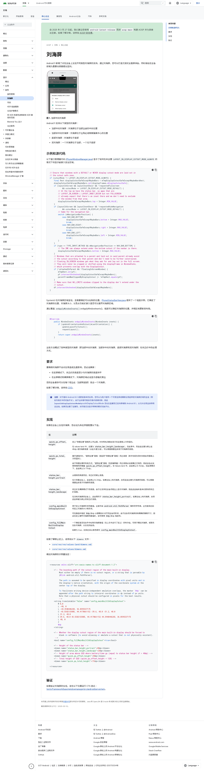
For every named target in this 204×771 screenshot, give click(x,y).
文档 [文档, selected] (24, 3)
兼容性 (59, 16)
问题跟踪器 (153, 755)
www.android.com (156, 742)
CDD (70, 387)
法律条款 (61, 765)
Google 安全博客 (100, 742)
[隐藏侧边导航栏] (31, 766)
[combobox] (153, 3)
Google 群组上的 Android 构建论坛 (107, 750)
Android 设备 (75, 16)
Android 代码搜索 (44, 3)
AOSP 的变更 (86, 33)
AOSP (48, 45)
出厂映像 (41, 746)
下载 (40, 738)
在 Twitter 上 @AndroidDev (104, 734)
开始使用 (19, 16)
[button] (15, 41)
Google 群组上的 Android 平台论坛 (107, 746)
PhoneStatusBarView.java (114, 300)
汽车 (90, 16)
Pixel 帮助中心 (154, 734)
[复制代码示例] (155, 169)
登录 (198, 3)
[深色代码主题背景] (152, 169)
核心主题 (64, 45)
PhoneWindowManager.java (79, 159)
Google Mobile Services (158, 746)
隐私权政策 (78, 765)
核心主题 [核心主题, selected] (45, 16)
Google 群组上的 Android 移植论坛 (107, 755)
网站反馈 (89, 765)
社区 (53, 765)
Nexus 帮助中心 (155, 738)
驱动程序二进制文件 (46, 750)
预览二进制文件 (44, 742)
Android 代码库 (44, 729)
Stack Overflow (155, 750)
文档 (5, 10)
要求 (40, 734)
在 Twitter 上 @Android (102, 729)
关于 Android (43, 765)
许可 (69, 765)
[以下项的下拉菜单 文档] (29, 3)
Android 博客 (98, 738)
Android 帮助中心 (156, 729)
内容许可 (66, 701)
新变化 (6, 16)
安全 (32, 16)
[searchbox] (17, 25)
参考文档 (102, 16)
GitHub (41, 755)
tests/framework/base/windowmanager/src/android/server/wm (75, 689)
